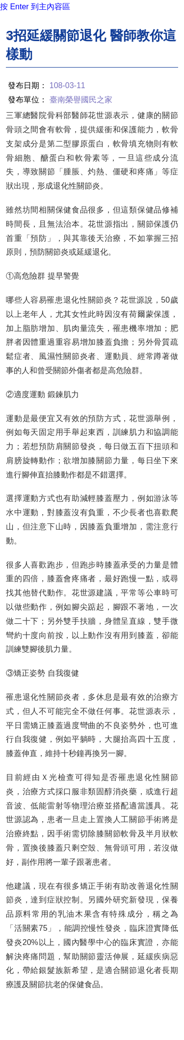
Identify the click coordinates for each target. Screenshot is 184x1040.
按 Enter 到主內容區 (35, 6)
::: (8, 35)
